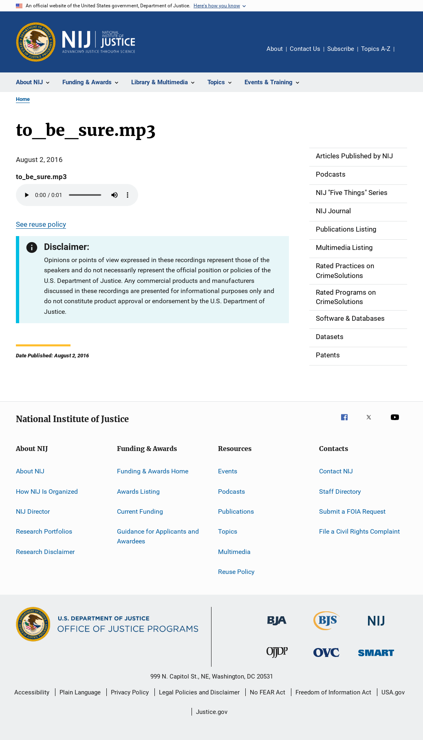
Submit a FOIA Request (352, 511)
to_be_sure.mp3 (41, 177)
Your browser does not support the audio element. (77, 195)
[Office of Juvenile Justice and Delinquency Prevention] (277, 659)
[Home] (98, 42)
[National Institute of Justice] (376, 627)
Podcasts (231, 491)
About (275, 49)
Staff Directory (340, 491)
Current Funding (140, 511)
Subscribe (340, 49)
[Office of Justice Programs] (36, 42)
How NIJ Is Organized (47, 491)
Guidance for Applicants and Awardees (158, 536)
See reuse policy (41, 224)
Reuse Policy (236, 572)
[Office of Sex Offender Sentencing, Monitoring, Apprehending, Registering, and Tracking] (376, 657)
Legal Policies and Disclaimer (199, 692)
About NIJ (30, 471)
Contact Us (305, 49)
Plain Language (80, 692)
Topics (227, 531)
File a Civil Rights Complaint (359, 531)
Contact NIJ (336, 471)
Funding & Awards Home (152, 471)
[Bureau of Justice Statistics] (326, 632)
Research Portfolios (44, 531)
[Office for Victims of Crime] (326, 658)
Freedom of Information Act (333, 692)
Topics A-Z (375, 49)
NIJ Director (33, 511)
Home (23, 99)
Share (407, 54)
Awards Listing (138, 491)
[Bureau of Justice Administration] (276, 627)
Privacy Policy (130, 692)
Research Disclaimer (45, 551)
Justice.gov (211, 712)
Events (227, 471)
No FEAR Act (267, 692)
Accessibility (31, 692)
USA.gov (393, 692)
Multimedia (234, 551)
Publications (236, 511)
